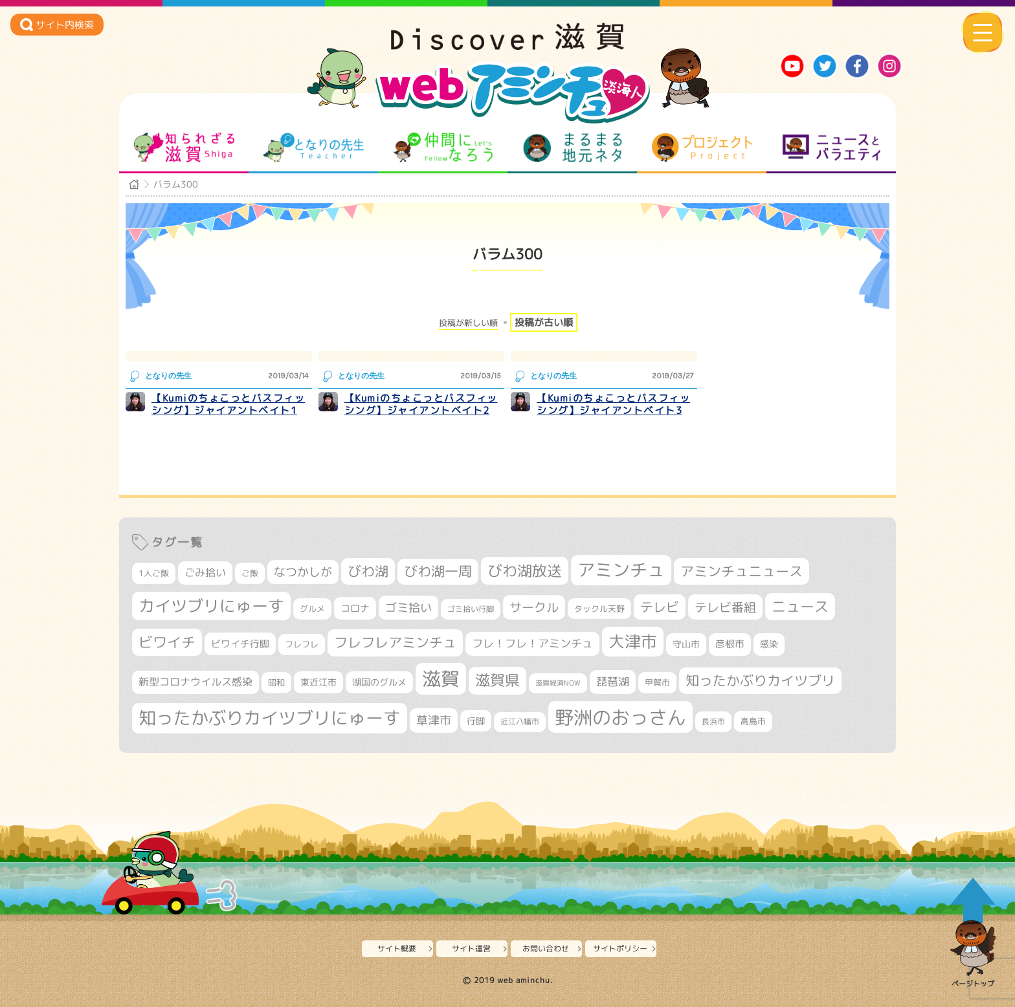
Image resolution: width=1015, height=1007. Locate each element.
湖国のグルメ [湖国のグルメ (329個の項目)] (379, 682)
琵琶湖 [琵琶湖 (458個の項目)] (612, 681)
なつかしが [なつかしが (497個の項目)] (303, 572)
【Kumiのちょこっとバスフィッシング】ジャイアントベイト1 (228, 404)
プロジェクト (702, 147)
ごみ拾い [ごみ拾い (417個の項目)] (205, 572)
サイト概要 (396, 948)
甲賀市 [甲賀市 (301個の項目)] (657, 682)
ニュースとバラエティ (831, 147)
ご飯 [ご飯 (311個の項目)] (249, 573)
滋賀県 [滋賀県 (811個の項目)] (497, 680)
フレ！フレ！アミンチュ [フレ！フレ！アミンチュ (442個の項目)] (532, 643)
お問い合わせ (545, 948)
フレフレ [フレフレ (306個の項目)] (301, 644)
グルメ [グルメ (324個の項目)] (312, 608)
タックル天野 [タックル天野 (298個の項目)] (599, 608)
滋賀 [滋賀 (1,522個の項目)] (441, 678)
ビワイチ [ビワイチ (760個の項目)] (167, 642)
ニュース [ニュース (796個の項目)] (800, 606)
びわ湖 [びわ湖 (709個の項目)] (368, 571)
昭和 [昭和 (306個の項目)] (276, 682)
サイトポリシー (620, 948)
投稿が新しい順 (468, 323)
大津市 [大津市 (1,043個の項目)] (632, 641)
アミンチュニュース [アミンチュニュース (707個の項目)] (741, 571)
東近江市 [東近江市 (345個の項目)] (318, 682)
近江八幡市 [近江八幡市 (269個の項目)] (519, 722)
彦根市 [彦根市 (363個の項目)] (729, 644)
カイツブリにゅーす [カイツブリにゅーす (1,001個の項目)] (211, 605)
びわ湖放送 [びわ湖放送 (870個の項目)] (524, 570)
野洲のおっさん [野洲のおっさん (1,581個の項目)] (620, 717)
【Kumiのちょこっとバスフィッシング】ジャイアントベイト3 (613, 404)
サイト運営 (471, 948)
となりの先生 (313, 147)
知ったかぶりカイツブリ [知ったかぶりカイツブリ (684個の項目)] (760, 680)
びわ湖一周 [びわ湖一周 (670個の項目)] (438, 571)
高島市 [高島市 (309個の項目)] (753, 721)
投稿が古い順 (544, 322)
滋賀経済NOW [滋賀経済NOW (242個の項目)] (558, 683)
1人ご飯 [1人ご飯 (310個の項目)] (154, 573)
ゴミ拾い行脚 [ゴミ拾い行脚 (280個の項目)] (470, 608)
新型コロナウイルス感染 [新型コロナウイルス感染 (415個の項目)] (195, 682)
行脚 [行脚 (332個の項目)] (476, 721)
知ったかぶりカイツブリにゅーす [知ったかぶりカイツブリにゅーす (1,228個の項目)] (270, 718)
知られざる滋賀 (184, 147)
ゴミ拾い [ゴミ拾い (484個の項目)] (408, 608)
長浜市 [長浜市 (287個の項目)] (713, 721)
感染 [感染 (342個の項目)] (769, 644)
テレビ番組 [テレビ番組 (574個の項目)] (725, 607)
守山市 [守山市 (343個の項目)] (686, 644)
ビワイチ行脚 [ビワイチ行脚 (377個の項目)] (240, 644)
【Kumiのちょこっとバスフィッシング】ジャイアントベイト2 (421, 404)
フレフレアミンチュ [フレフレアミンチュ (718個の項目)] (395, 642)
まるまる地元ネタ (572, 147)
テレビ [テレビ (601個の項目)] (659, 607)
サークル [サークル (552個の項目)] (534, 607)
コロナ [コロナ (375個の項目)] (355, 608)
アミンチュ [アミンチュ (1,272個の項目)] (621, 570)
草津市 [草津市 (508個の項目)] (433, 720)
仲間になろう (443, 147)
